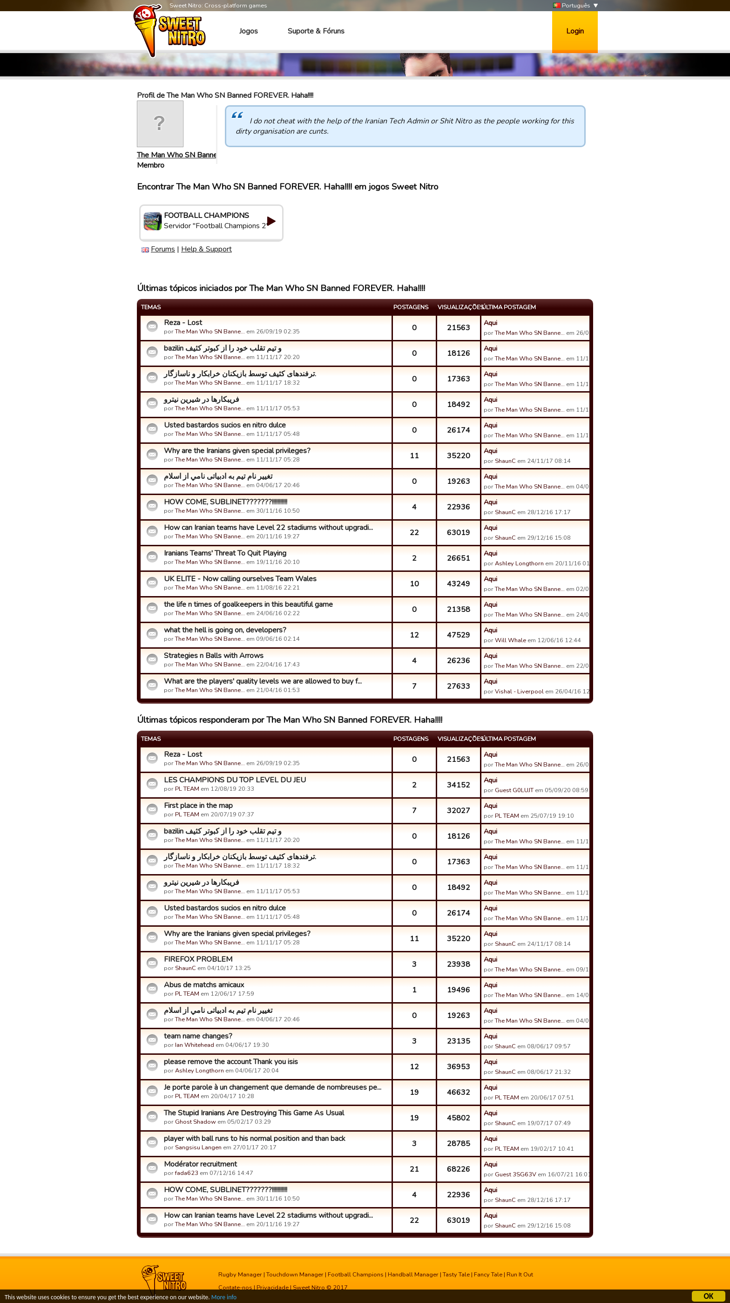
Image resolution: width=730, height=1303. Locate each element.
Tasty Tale (456, 1274)
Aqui (490, 322)
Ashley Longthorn (519, 563)
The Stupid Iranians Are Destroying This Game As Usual (254, 1113)
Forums (163, 249)
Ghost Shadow (195, 1122)
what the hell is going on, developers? (225, 630)
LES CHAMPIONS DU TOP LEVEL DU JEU (235, 780)
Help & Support (206, 249)
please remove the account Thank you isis (231, 1062)
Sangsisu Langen (198, 1147)
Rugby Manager (240, 1274)
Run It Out (520, 1274)
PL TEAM (187, 789)
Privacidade (273, 1287)
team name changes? (198, 1036)
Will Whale (510, 640)
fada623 (186, 1173)
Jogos (248, 31)
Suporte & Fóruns (316, 31)
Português (571, 5)
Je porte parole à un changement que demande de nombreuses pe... (272, 1087)
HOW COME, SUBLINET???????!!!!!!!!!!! (225, 502)
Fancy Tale (488, 1274)
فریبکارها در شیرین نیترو (201, 399)
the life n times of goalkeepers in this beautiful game (248, 604)
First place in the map (198, 805)
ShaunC (505, 461)
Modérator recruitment (200, 1164)
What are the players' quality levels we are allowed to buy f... (263, 681)
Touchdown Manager (295, 1274)
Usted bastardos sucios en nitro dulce (225, 425)
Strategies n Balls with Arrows (214, 655)
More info (224, 1299)
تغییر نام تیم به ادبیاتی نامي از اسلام (218, 476)
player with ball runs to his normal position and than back (254, 1138)
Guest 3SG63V (515, 1174)
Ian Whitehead (194, 1045)
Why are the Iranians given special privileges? (237, 451)
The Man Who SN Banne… (180, 155)
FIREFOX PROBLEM (198, 959)
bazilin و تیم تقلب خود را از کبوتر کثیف (223, 348)
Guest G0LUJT (514, 790)
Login (575, 31)
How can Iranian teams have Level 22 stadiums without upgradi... (268, 527)
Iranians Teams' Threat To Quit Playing (225, 553)
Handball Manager (413, 1274)
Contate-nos (235, 1287)
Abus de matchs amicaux (204, 985)
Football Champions (356, 1274)
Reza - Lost (183, 322)
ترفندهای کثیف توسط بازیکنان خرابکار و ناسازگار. (240, 374)
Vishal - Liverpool (519, 691)
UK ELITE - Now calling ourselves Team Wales (240, 579)
